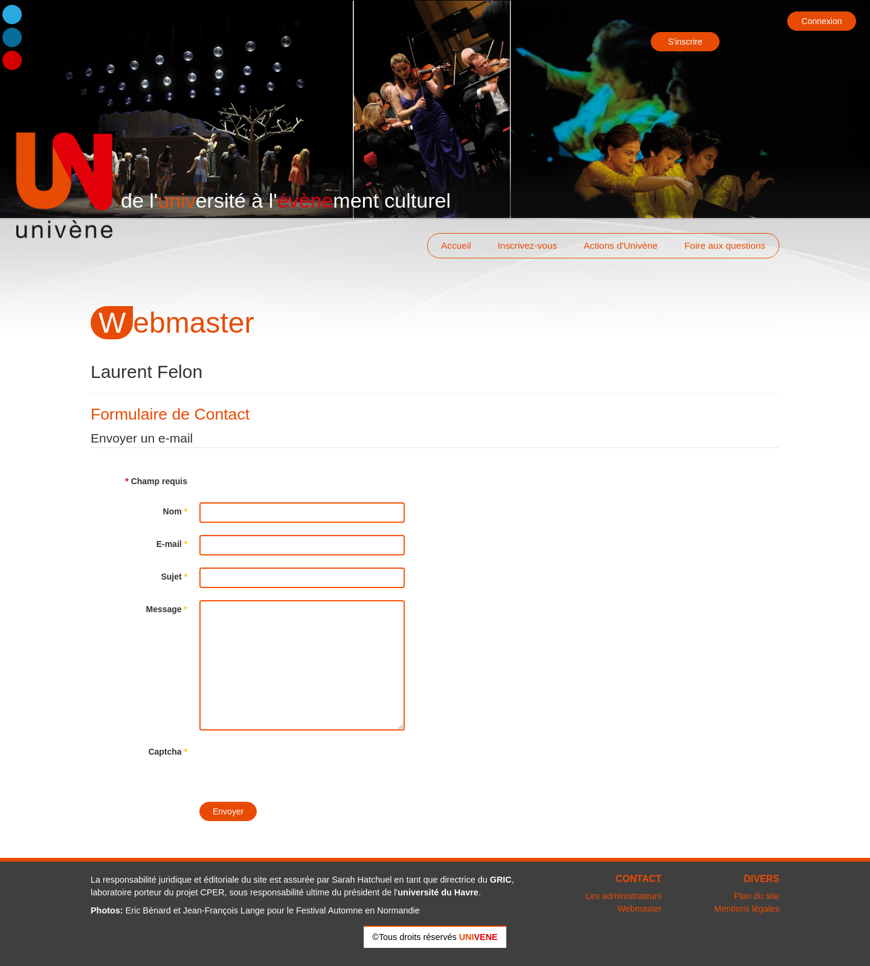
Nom (175, 511)
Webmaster (639, 908)
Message (167, 609)
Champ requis (156, 481)
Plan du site (756, 896)
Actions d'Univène (621, 245)
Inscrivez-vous (527, 245)
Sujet (174, 576)
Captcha (167, 751)
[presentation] (291, 766)
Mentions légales (746, 908)
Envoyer (228, 811)
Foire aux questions (725, 245)
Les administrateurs (623, 896)
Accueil (456, 245)
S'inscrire (685, 41)
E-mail (171, 544)
